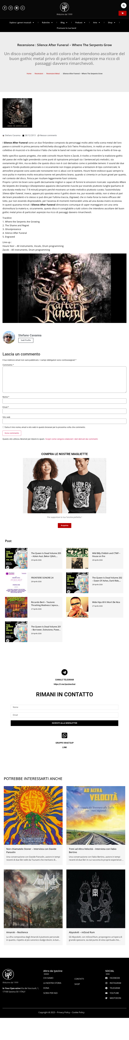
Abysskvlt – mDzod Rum (82, 932)
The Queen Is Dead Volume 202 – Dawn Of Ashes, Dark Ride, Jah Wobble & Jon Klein (107, 580)
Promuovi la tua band (66, 28)
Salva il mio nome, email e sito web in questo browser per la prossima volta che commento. (45, 427)
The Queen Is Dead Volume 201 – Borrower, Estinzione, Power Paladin (46, 629)
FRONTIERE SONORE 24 (42, 577)
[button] (123, 5)
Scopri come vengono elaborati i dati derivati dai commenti (71, 439)
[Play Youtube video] (64, 288)
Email (6, 407)
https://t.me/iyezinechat (64, 684)
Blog (64, 22)
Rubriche (47, 22)
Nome (6, 397)
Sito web (6, 417)
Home (29, 74)
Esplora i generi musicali (22, 22)
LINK (64, 747)
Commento (8, 365)
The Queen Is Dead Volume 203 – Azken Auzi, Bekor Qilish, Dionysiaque (46, 556)
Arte (96, 22)
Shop (112, 22)
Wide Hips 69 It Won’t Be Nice (106, 602)
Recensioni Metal (53, 74)
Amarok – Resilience (17, 932)
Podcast (80, 22)
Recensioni (39, 74)
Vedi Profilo (26, 340)
